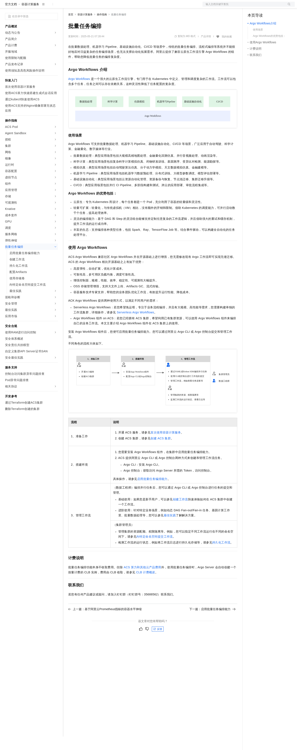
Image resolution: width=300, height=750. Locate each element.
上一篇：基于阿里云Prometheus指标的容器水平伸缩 (105, 622)
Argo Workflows (79, 92)
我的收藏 (227, 50)
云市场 (102, 6)
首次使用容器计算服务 (166, 446)
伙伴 (114, 6)
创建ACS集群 (161, 451)
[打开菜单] (6, 6)
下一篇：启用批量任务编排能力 (212, 622)
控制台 (262, 6)
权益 (81, 6)
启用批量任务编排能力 (152, 492)
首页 (70, 28)
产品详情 (206, 49)
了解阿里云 (138, 6)
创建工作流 (180, 512)
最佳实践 (170, 528)
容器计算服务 (30, 17)
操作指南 (102, 28)
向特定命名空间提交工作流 (154, 550)
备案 (252, 6)
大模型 (43, 6)
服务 (124, 6)
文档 (243, 6)
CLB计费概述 (145, 585)
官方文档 (11, 17)
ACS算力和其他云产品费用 (142, 580)
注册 (272, 6)
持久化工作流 (221, 556)
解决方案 (68, 6)
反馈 (157, 642)
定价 (91, 6)
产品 (55, 6)
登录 (287, 6)
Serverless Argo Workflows (135, 325)
